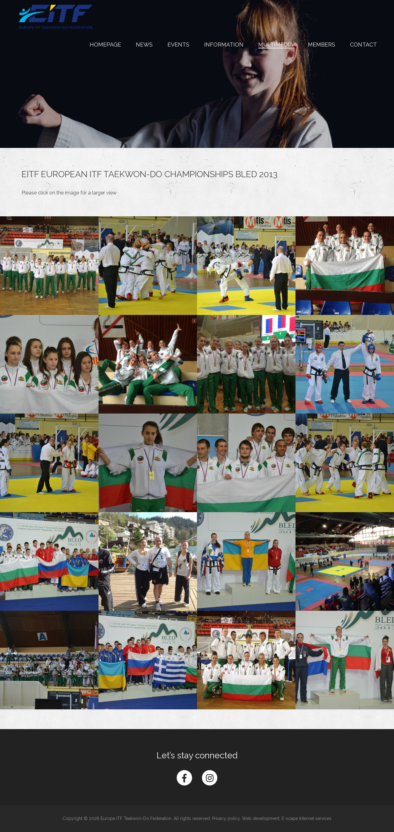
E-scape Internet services (307, 818)
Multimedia (275, 44)
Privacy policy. (226, 818)
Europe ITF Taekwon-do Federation (55, 17)
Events (178, 44)
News (144, 44)
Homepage (105, 44)
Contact (363, 44)
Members (321, 44)
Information (223, 44)
